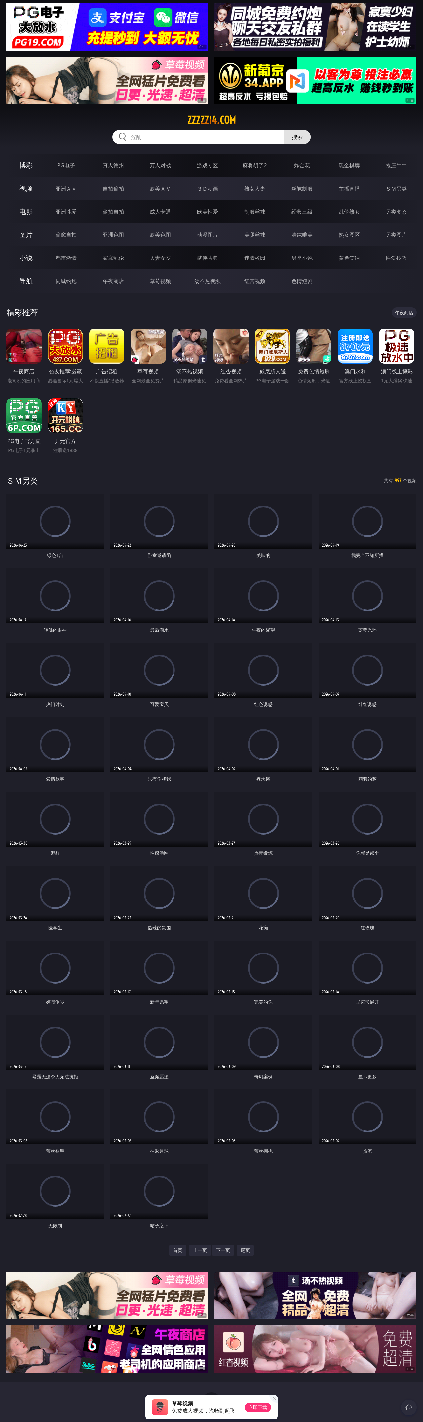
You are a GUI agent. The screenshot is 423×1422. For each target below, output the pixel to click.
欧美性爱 (207, 211)
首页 (177, 1250)
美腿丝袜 (254, 234)
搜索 (297, 137)
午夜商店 (113, 281)
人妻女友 (160, 257)
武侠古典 (207, 257)
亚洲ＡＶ (66, 188)
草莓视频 (160, 281)
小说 (26, 257)
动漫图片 (207, 234)
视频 (26, 188)
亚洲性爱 (66, 211)
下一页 (223, 1250)
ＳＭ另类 (396, 188)
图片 (26, 234)
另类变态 (396, 211)
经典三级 (302, 211)
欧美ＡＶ (160, 188)
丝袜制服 (302, 188)
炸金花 (302, 165)
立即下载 (258, 1407)
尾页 (245, 1250)
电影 (26, 211)
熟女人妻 (254, 188)
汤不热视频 (207, 281)
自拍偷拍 (113, 188)
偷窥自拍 (66, 234)
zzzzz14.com (211, 120)
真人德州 (113, 165)
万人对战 (160, 165)
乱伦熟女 (349, 211)
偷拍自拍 (113, 211)
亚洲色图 (113, 234)
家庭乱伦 (113, 257)
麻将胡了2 (255, 165)
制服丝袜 (254, 211)
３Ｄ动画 (207, 188)
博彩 (26, 165)
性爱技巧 (396, 257)
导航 (26, 280)
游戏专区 (207, 165)
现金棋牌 (349, 165)
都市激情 (66, 257)
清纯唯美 (302, 234)
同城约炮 (66, 281)
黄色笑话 (349, 257)
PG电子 (66, 165)
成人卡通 (160, 211)
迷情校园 (254, 257)
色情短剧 (302, 281)
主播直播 (349, 188)
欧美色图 (160, 234)
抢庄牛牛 (396, 165)
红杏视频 (254, 281)
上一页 (200, 1250)
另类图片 (396, 234)
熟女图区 (349, 234)
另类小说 (302, 257)
